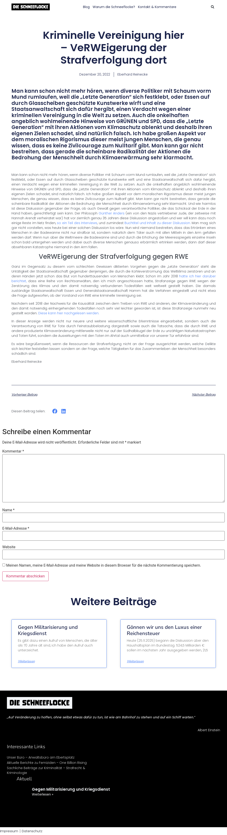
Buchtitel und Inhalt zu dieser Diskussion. (158, 223)
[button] (213, 7)
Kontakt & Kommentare (157, 7)
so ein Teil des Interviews (77, 223)
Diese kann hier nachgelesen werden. (68, 313)
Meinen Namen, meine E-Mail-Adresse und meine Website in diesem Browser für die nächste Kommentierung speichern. (103, 565)
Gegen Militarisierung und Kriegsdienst (48, 630)
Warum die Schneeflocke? (114, 7)
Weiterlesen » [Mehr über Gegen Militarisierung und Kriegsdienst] (42, 794)
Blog (86, 7)
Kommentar (13, 451)
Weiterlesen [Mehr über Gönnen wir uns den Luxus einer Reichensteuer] (135, 661)
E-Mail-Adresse (15, 528)
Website (8, 547)
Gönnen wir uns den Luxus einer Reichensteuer (164, 630)
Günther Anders (112, 213)
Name (8, 510)
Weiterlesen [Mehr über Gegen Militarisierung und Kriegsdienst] (26, 661)
